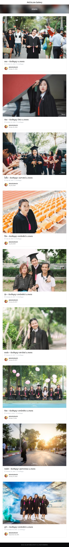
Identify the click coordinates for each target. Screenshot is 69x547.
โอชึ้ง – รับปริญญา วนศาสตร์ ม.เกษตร (18, 177)
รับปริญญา (21, 64)
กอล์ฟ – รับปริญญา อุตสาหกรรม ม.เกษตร (19, 468)
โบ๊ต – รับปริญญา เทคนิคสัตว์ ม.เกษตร (18, 236)
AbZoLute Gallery (34, 2)
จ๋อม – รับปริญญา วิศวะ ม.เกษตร (16, 119)
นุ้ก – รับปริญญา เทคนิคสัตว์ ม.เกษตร (18, 294)
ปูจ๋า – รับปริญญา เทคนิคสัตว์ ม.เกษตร (18, 527)
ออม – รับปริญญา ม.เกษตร (14, 61)
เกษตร (34, 9)
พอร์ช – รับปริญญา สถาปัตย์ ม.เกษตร (18, 352)
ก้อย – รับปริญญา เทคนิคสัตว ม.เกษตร (18, 410)
